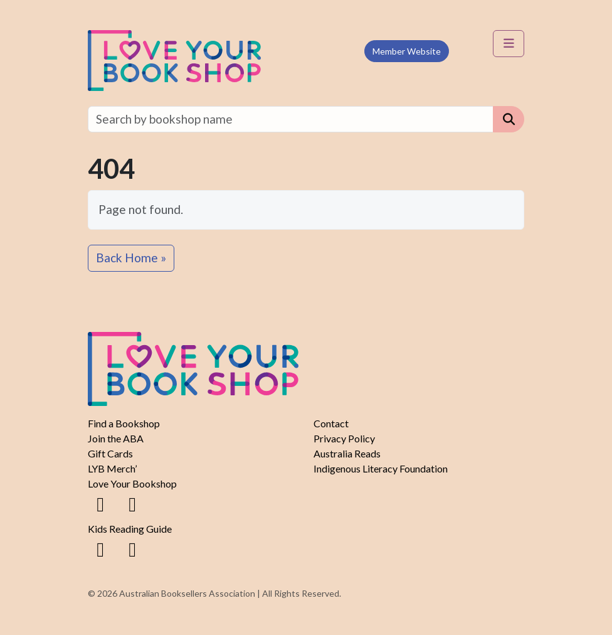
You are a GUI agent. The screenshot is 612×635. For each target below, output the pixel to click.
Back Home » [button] (131, 257)
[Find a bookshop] (290, 119)
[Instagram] (132, 504)
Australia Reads (347, 453)
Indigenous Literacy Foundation (381, 468)
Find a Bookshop (124, 423)
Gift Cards (110, 453)
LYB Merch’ (112, 468)
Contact (331, 423)
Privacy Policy (344, 438)
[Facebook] (100, 504)
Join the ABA (116, 438)
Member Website (406, 51)
